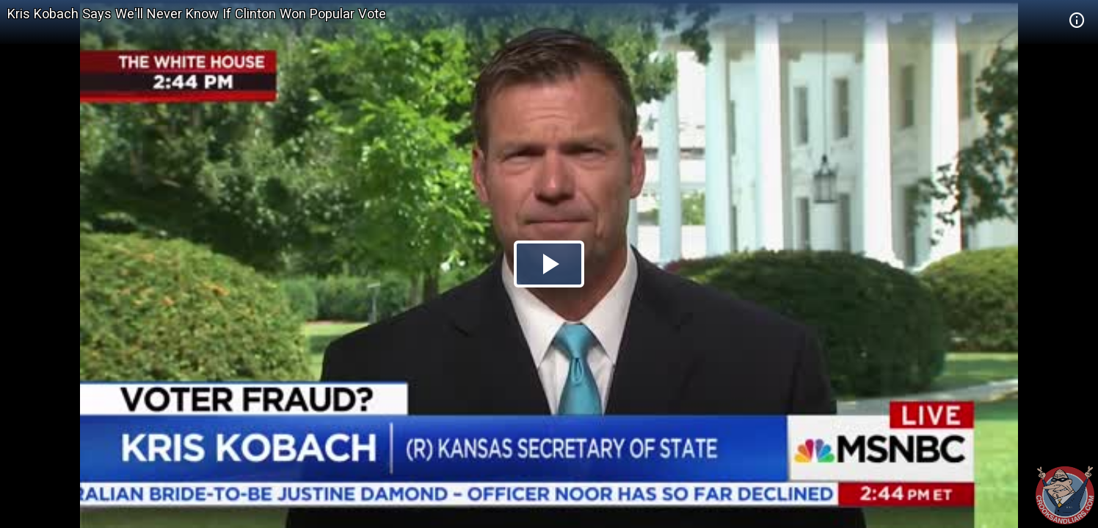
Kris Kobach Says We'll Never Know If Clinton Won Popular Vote (196, 13)
